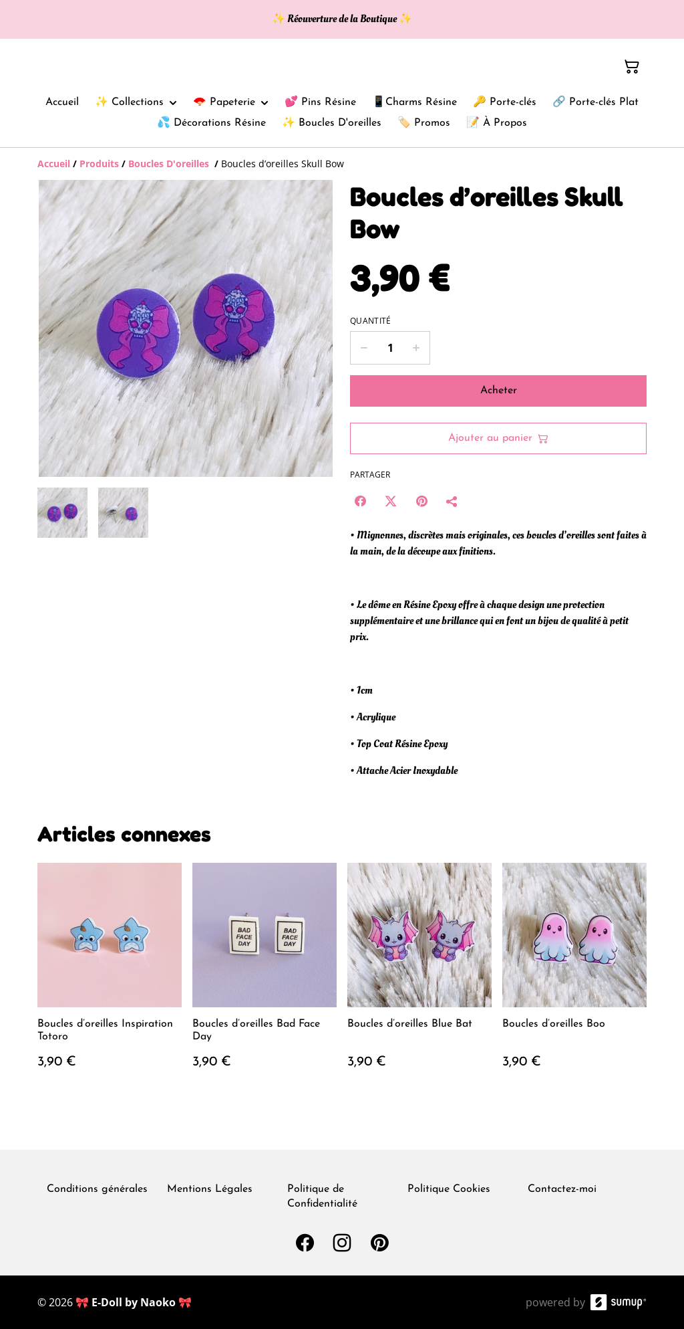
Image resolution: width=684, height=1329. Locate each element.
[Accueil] (53, 163)
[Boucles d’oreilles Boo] (574, 979)
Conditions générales (97, 1189)
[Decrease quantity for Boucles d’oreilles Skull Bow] (363, 348)
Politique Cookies (448, 1189)
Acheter (498, 390)
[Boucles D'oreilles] (170, 163)
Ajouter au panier (498, 438)
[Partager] (452, 501)
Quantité (370, 321)
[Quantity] (390, 348)
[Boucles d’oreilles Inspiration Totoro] (109, 979)
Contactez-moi (562, 1189)
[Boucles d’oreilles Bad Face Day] (264, 979)
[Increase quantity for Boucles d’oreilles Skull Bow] (416, 348)
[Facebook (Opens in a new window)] (360, 501)
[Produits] (99, 163)
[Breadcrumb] (342, 164)
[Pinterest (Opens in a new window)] (421, 501)
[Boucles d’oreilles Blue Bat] (419, 979)
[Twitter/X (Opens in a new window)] (391, 501)
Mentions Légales (209, 1189)
